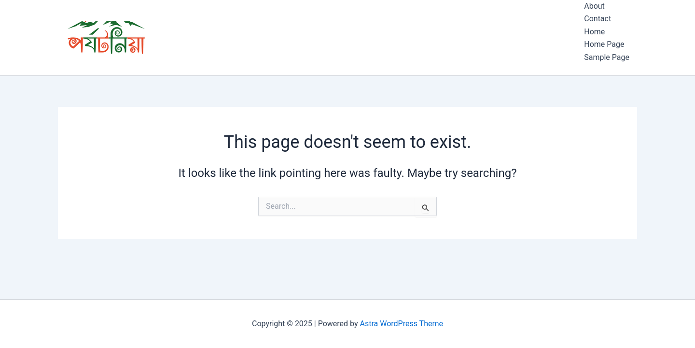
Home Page (604, 44)
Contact (597, 18)
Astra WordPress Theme (401, 323)
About (594, 6)
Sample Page (606, 57)
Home (594, 31)
